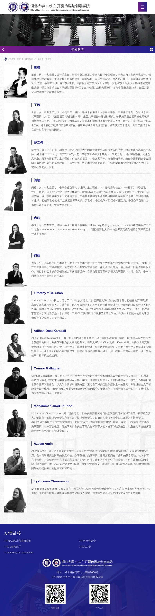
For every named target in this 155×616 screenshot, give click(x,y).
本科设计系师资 (44, 59)
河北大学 (86, 546)
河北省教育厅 (13, 546)
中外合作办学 (88, 540)
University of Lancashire (19, 552)
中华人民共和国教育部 (18, 540)
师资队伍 (29, 59)
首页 (19, 59)
